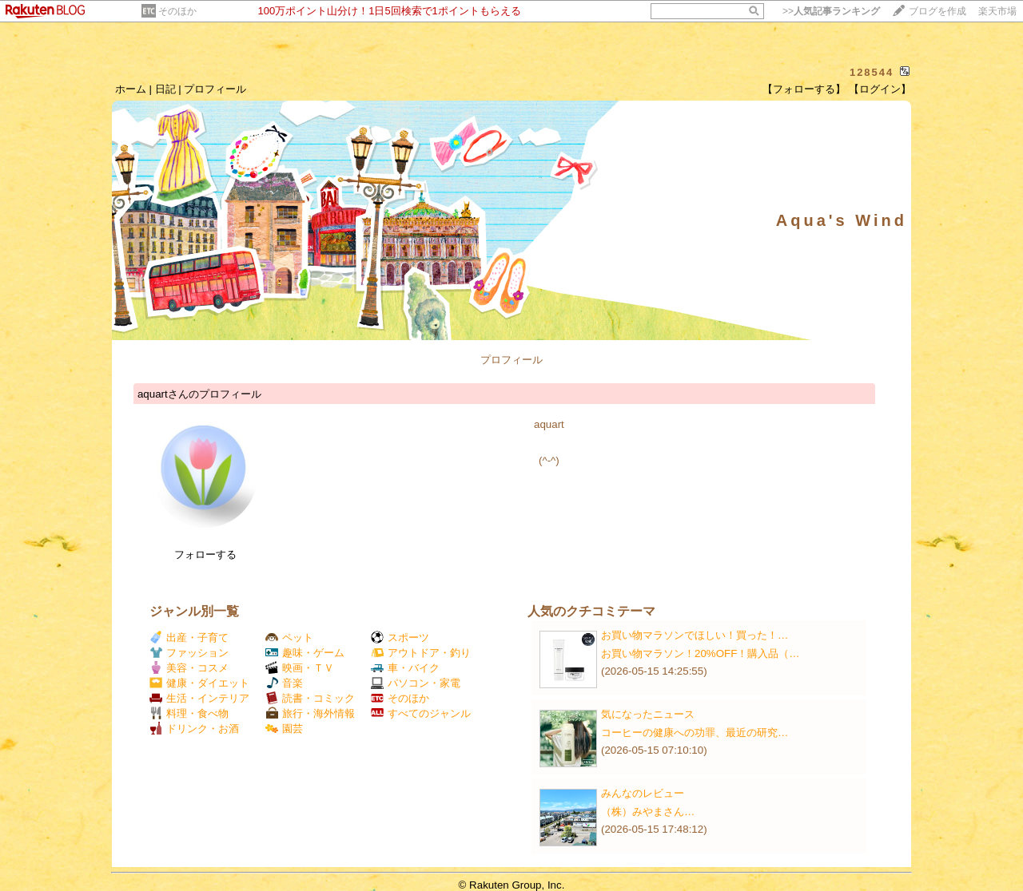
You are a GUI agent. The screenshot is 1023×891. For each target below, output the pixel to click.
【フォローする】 (804, 89)
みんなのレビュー (642, 793)
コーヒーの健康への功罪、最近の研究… (694, 733)
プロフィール (215, 89)
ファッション (189, 653)
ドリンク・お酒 (194, 729)
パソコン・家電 (415, 683)
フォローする (205, 554)
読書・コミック (310, 698)
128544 (872, 72)
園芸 (284, 729)
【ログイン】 (880, 89)
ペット (289, 638)
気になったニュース (648, 714)
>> (831, 11)
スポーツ (400, 638)
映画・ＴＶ (299, 668)
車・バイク (405, 668)
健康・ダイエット (199, 683)
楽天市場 (997, 11)
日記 (165, 89)
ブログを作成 (937, 11)
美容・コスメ (189, 668)
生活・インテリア (199, 698)
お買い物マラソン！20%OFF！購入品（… (700, 653)
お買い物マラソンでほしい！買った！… (694, 635)
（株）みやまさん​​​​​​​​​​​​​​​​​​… (648, 812)
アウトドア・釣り (421, 653)
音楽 (284, 683)
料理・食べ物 (189, 713)
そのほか (177, 11)
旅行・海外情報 (310, 713)
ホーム (130, 89)
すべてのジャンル (421, 713)
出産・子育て (189, 638)
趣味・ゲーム (304, 653)
